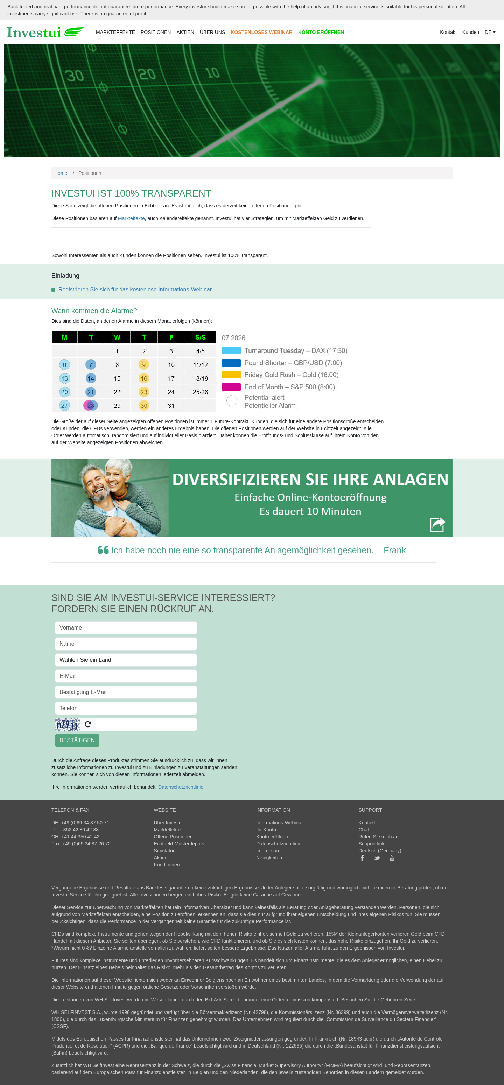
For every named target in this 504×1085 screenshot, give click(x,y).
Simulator (164, 850)
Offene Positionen (173, 836)
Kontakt (448, 32)
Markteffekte (131, 218)
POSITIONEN (156, 32)
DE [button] (488, 32)
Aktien (161, 857)
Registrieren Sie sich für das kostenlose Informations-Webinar (135, 289)
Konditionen (167, 864)
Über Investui (168, 822)
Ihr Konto (266, 829)
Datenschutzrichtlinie (180, 787)
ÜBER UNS (212, 32)
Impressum (268, 850)
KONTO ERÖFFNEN (321, 32)
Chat (364, 829)
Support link (372, 843)
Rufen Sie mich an (379, 836)
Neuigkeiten (269, 857)
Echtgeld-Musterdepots (179, 843)
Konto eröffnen (272, 836)
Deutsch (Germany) (380, 850)
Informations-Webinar (279, 822)
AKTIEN (185, 32)
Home (60, 173)
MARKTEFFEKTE (115, 32)
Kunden (470, 32)
